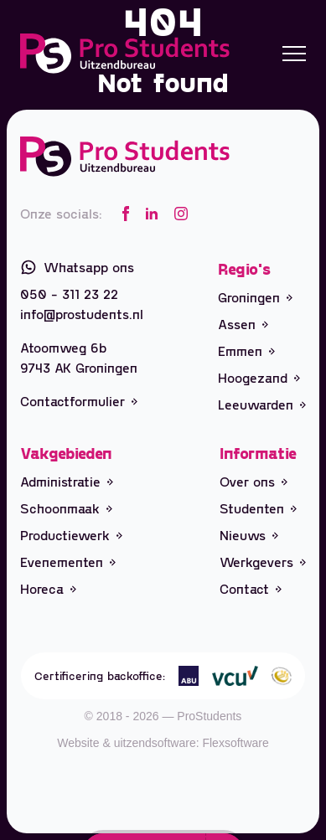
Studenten (258, 508)
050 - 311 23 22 (69, 293)
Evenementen (68, 561)
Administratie (66, 481)
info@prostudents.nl (81, 314)
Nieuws (249, 535)
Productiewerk (71, 535)
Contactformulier (78, 401)
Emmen (246, 350)
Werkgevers (263, 561)
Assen (243, 324)
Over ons (253, 481)
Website (78, 743)
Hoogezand (259, 377)
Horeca (48, 588)
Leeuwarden (262, 404)
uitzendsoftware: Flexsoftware (191, 743)
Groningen (255, 297)
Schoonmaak (66, 508)
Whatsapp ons (77, 267)
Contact (251, 588)
